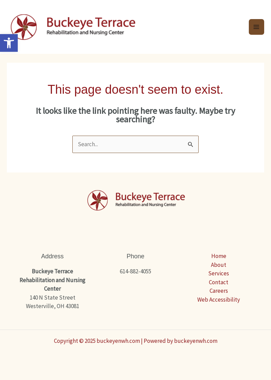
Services (218, 273)
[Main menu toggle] (257, 27)
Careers (219, 290)
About (218, 265)
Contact (218, 282)
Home (218, 256)
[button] (9, 43)
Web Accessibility (218, 299)
